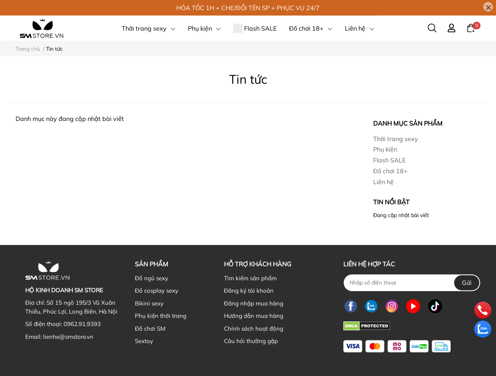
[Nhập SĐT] (411, 282)
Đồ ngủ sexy (151, 278)
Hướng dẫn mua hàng (253, 315)
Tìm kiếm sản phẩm (250, 278)
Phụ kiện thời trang (160, 315)
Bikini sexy (149, 303)
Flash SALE (389, 160)
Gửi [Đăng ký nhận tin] (467, 282)
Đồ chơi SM (150, 328)
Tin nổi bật (391, 202)
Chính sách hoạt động (253, 328)
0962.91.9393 (82, 324)
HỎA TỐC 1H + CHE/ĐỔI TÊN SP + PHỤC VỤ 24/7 (248, 8)
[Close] (488, 7)
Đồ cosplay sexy (156, 290)
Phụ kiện (385, 149)
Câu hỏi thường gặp (251, 341)
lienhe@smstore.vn (68, 336)
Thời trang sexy (395, 139)
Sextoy (144, 341)
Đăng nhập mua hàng (253, 303)
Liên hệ (383, 182)
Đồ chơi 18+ (390, 171)
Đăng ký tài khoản (249, 290)
